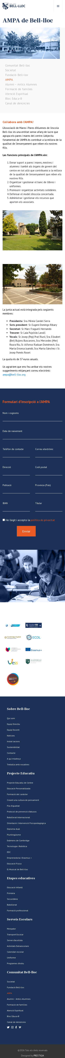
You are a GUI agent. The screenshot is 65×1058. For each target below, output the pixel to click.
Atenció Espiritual (16, 94)
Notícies (11, 735)
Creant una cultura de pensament (23, 800)
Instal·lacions (13, 741)
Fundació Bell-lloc (16, 75)
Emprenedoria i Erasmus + (19, 857)
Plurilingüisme (14, 834)
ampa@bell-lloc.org (14, 374)
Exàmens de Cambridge (18, 840)
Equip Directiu (13, 724)
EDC (9, 852)
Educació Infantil (15, 887)
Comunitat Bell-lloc (17, 65)
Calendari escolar (15, 952)
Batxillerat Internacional (18, 817)
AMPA (9, 80)
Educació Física (14, 863)
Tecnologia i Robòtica (17, 846)
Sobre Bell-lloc (18, 709)
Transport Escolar (15, 934)
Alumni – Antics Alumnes (21, 84)
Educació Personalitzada (18, 788)
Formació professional (17, 910)
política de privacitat (43, 520)
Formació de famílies (18, 89)
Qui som (11, 718)
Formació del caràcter (17, 794)
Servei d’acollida (15, 940)
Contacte (11, 753)
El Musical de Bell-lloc (17, 869)
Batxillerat (12, 904)
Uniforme (11, 957)
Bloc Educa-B (13, 98)
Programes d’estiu (15, 963)
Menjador (11, 928)
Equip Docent (13, 730)
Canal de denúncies (17, 103)
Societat (10, 70)
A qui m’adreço (14, 758)
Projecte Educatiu (20, 773)
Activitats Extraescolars (18, 946)
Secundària (12, 899)
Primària (11, 893)
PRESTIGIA (39, 1055)
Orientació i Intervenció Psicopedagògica (26, 823)
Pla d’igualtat (13, 805)
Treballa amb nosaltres (18, 764)
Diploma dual (13, 829)
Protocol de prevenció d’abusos (22, 811)
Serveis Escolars (19, 919)
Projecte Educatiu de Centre (20, 782)
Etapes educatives (21, 878)
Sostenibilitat (13, 747)
